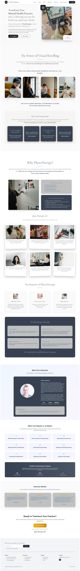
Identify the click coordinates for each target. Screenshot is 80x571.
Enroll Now (13, 36)
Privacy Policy (72, 566)
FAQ (44, 560)
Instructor (56, 2)
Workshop (50, 2)
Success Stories (63, 2)
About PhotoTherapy (11, 557)
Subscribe (26, 546)
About (39, 2)
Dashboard (27, 558)
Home (35, 2)
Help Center (45, 557)
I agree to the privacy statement (12, 548)
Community (27, 560)
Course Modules (10, 560)
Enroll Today (40, 525)
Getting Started (28, 557)
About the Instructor (11, 558)
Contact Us (45, 558)
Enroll (44, 2)
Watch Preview (24, 36)
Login (72, 2)
